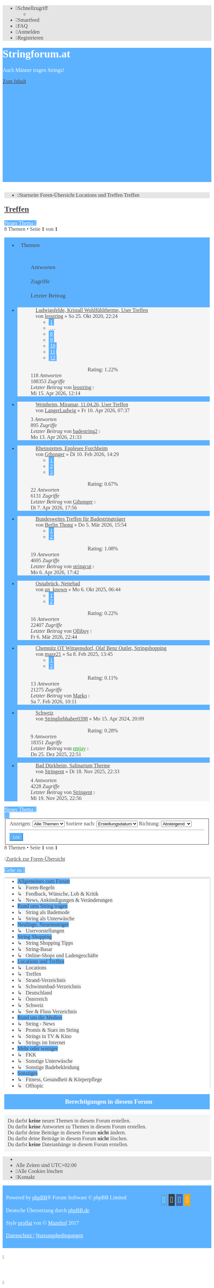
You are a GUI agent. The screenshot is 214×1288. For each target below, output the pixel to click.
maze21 (53, 654)
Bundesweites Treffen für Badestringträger (80, 519)
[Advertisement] (107, 136)
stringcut (82, 566)
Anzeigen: (37, 823)
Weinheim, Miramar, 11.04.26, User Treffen (82, 404)
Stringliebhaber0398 (66, 718)
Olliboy (81, 631)
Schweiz (44, 713)
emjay (79, 748)
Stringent (54, 771)
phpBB (39, 1197)
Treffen (16, 209)
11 (52, 351)
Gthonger (55, 454)
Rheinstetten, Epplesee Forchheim (72, 448)
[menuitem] (28, 20)
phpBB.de (78, 1210)
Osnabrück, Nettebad (58, 583)
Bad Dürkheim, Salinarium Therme (73, 765)
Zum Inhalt (14, 81)
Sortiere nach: (102, 823)
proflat (25, 1223)
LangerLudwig (60, 410)
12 (52, 357)
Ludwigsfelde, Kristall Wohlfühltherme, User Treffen (92, 310)
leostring (54, 316)
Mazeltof (57, 1223)
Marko (80, 695)
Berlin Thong (59, 525)
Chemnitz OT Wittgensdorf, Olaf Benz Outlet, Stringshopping (101, 648)
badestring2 (85, 431)
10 (52, 346)
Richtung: (165, 823)
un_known (56, 589)
